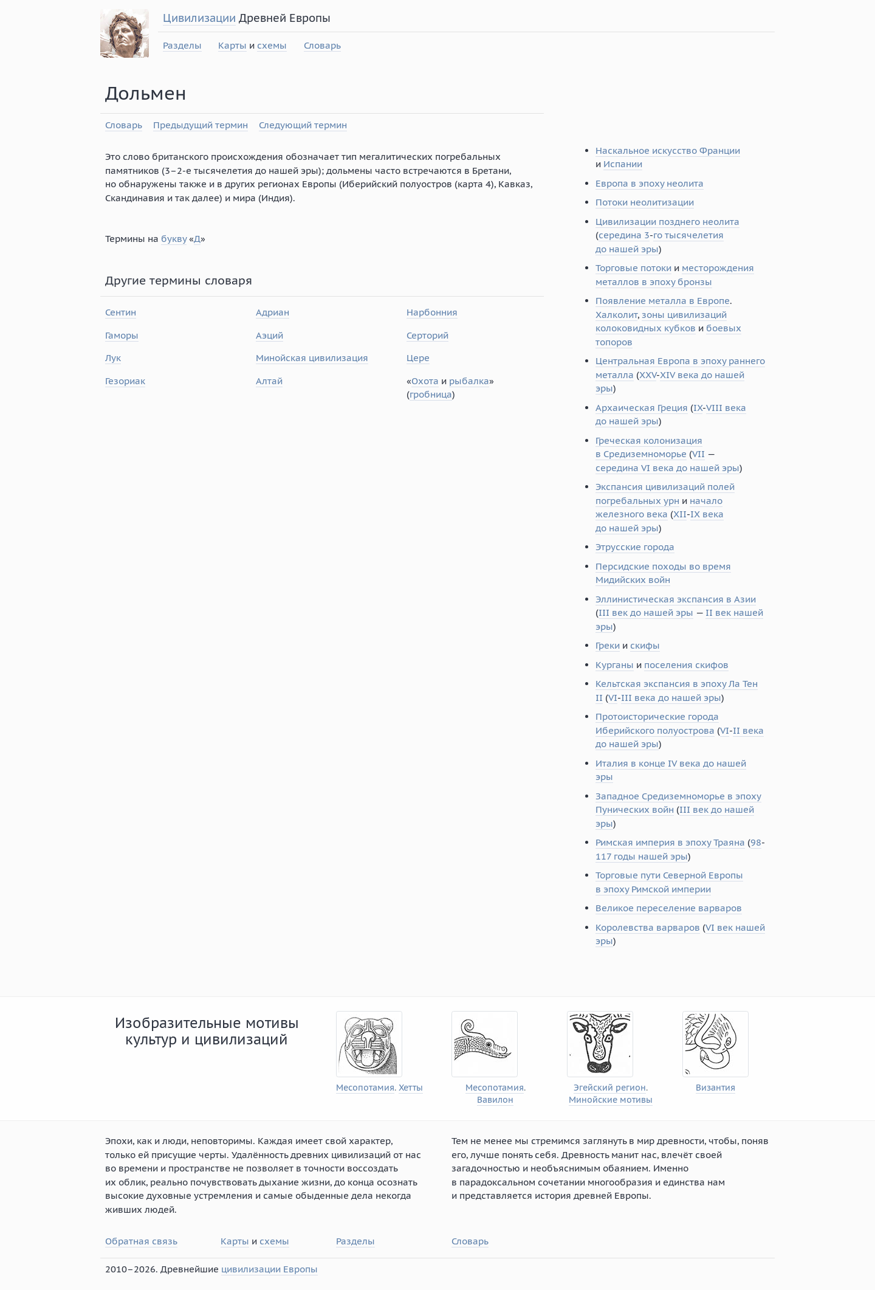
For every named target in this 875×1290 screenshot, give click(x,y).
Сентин (120, 312)
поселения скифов (686, 665)
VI (612, 697)
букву (174, 238)
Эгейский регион (610, 1088)
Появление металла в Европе (662, 300)
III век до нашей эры (646, 612)
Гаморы (122, 335)
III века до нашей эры (671, 697)
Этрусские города (634, 547)
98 (755, 842)
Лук (113, 358)
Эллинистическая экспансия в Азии (675, 599)
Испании (622, 164)
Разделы (182, 45)
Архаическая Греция (641, 407)
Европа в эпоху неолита (649, 183)
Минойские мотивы (611, 1100)
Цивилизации (199, 18)
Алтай (269, 381)
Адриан (272, 312)
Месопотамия (365, 1088)
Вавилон (495, 1100)
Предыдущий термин (200, 125)
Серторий (427, 335)
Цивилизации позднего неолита (667, 221)
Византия (715, 1088)
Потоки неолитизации (644, 202)
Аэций (269, 335)
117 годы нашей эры (641, 856)
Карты (232, 45)
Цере (418, 358)
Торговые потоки (633, 268)
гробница (431, 394)
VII (698, 454)
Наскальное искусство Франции (667, 150)
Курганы (614, 665)
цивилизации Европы (269, 1269)
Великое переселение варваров (668, 908)
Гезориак (125, 381)
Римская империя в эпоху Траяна (670, 842)
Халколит (616, 314)
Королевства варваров (647, 927)
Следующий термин (303, 125)
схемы (272, 45)
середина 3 (624, 235)
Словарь (322, 45)
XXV (647, 375)
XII (680, 514)
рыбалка (469, 381)
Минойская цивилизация (312, 358)
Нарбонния (432, 312)
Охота (425, 381)
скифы (645, 645)
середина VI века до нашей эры (667, 468)
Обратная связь (141, 1241)
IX (697, 407)
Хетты (411, 1088)
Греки (607, 645)
